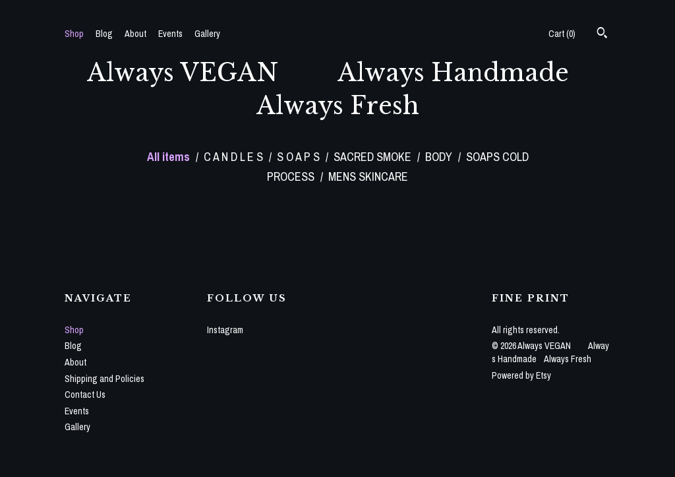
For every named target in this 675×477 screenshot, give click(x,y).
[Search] (602, 34)
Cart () (561, 34)
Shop (74, 34)
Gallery (207, 34)
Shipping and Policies (104, 379)
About (135, 34)
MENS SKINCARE (368, 176)
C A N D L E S (235, 156)
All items (169, 156)
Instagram (225, 330)
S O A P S (299, 156)
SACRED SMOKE (374, 156)
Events (170, 34)
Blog (104, 34)
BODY (440, 156)
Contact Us (85, 394)
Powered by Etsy (521, 375)
